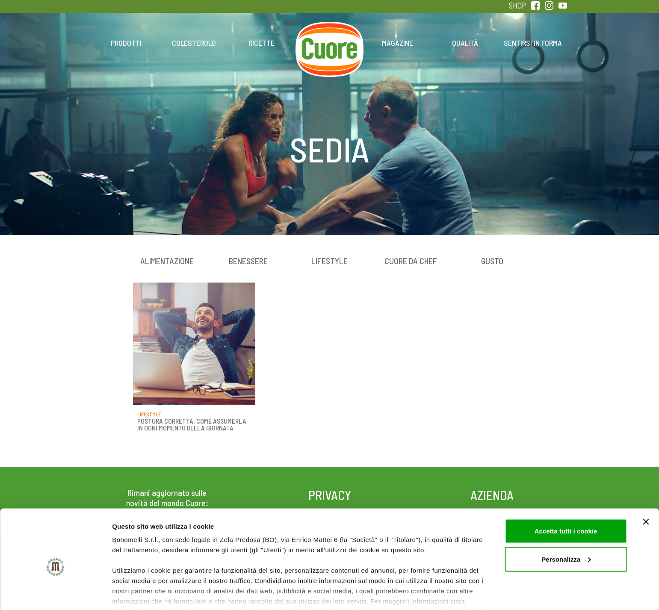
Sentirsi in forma (533, 42)
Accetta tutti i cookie (566, 490)
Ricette (261, 42)
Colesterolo (194, 42)
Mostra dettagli (135, 593)
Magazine (397, 42)
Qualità (465, 42)
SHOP (517, 5)
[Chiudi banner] (646, 481)
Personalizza (566, 518)
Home (329, 33)
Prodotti (126, 42)
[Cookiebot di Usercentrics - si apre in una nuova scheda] (55, 593)
